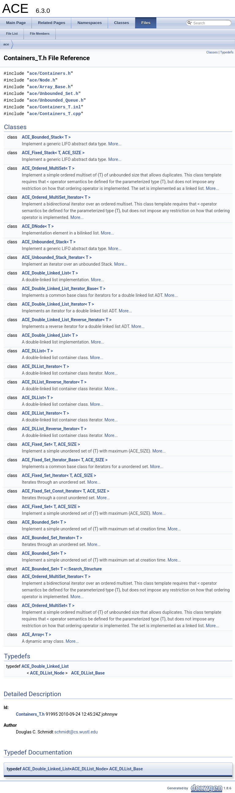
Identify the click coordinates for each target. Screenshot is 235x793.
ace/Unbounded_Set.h (53, 93)
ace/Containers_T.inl (55, 107)
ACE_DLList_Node (47, 673)
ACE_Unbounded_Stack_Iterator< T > (56, 257)
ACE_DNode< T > (38, 226)
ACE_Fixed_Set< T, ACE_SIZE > (51, 444)
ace (6, 44)
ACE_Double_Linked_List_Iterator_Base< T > (63, 288)
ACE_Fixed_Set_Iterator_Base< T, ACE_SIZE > (64, 459)
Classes (212, 52)
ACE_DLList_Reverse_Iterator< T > (54, 382)
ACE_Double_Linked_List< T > (50, 273)
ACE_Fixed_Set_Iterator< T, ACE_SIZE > (59, 475)
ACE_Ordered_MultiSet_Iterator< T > (56, 197)
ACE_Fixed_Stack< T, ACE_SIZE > (53, 152)
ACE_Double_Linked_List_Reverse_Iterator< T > (66, 319)
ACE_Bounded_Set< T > (44, 522)
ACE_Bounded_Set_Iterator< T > (52, 537)
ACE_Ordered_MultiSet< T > (48, 168)
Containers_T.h (30, 714)
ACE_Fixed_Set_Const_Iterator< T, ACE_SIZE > (65, 491)
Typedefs (226, 52)
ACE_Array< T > (36, 634)
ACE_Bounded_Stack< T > (46, 137)
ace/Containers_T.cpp (55, 114)
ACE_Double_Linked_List (45, 666)
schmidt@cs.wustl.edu (76, 731)
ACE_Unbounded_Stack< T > (49, 241)
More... (114, 143)
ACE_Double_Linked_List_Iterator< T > (58, 304)
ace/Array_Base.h (49, 87)
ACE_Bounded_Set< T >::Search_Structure (62, 568)
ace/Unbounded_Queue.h (56, 100)
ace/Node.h (42, 80)
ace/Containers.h (49, 73)
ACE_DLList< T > (37, 350)
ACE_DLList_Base (88, 673)
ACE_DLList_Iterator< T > (45, 366)
